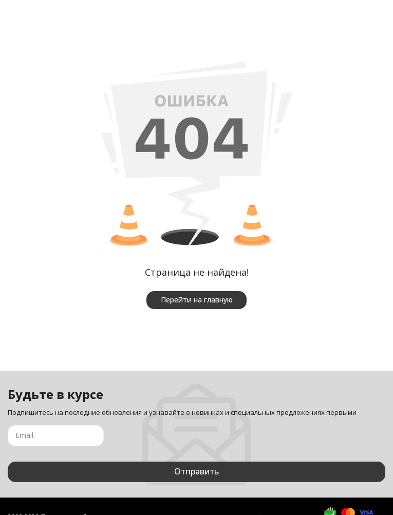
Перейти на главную (197, 299)
